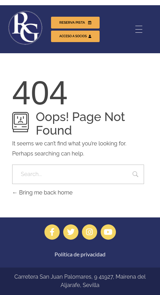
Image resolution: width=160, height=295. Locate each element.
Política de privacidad (80, 254)
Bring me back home (42, 192)
